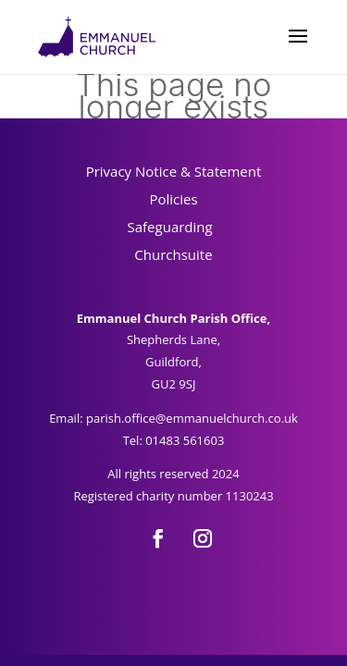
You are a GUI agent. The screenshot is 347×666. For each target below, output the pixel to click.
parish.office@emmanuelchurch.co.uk (192, 418)
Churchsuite (173, 254)
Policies (173, 199)
